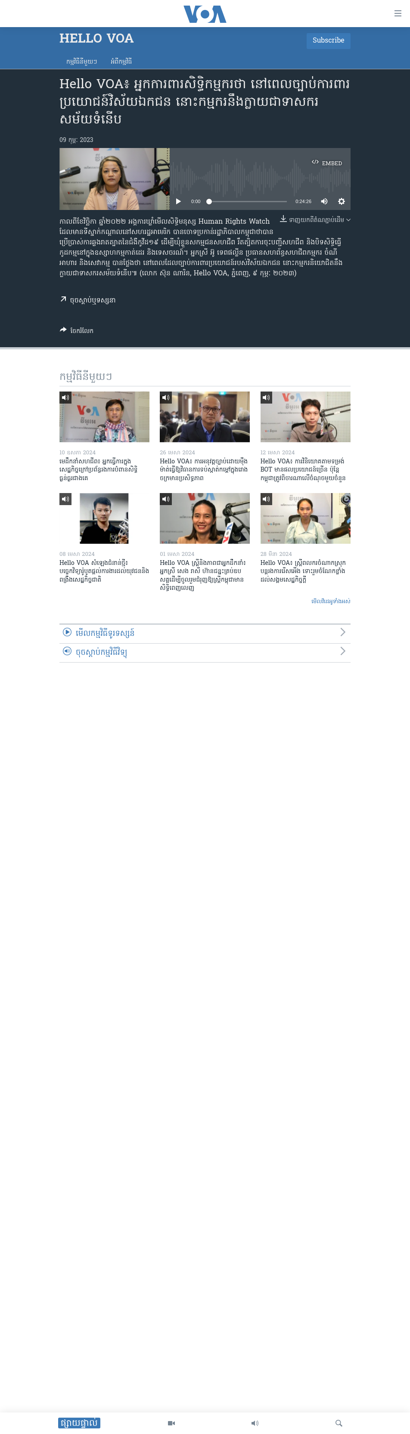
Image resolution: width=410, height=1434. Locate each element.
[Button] (76, 332)
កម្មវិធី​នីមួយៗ (81, 62)
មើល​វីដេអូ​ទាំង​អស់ (331, 602)
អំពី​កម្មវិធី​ (121, 62)
